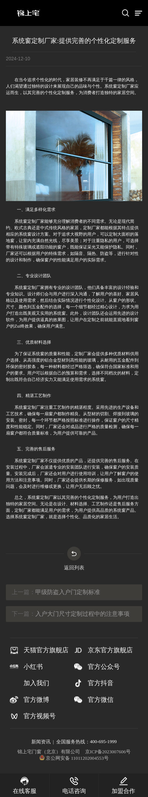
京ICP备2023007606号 (108, 751)
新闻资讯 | (43, 741)
